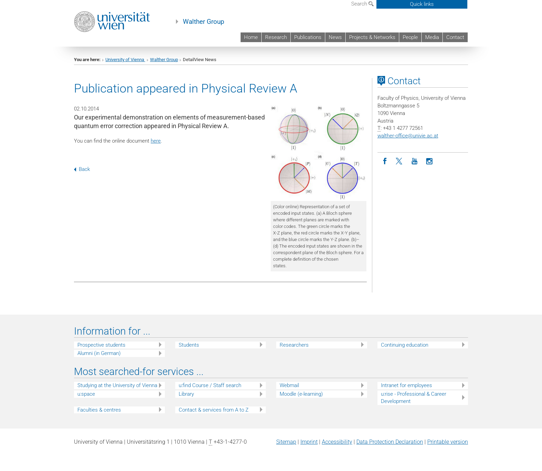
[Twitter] (399, 161)
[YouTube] (414, 161)
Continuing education (404, 345)
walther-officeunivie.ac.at (407, 136)
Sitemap (286, 442)
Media (432, 37)
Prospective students (101, 345)
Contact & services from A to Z (214, 410)
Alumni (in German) (99, 353)
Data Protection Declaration (389, 442)
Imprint (309, 442)
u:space (86, 394)
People (410, 37)
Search (362, 4)
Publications (307, 37)
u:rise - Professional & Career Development (413, 397)
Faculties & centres (99, 410)
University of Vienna (125, 59)
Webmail (289, 385)
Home (251, 37)
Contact (455, 37)
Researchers (294, 345)
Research (276, 37)
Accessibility (337, 442)
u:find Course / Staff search (210, 385)
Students (189, 345)
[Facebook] (384, 161)
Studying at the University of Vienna (117, 385)
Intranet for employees (406, 385)
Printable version (447, 442)
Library (186, 394)
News (335, 37)
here (156, 141)
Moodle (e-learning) (301, 394)
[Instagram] (429, 161)
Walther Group (203, 22)
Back (82, 169)
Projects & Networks (372, 37)
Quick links (422, 4)
